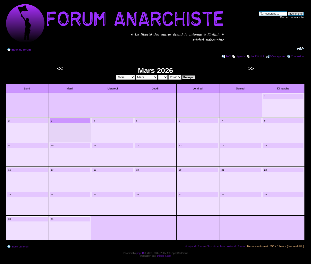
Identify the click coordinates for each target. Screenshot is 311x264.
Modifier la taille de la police (300, 48)
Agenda (241, 56)
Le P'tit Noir (258, 56)
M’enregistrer (277, 56)
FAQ (228, 56)
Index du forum (21, 49)
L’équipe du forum (194, 246)
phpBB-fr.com (164, 256)
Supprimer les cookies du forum (226, 246)
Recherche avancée (292, 17)
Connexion (297, 56)
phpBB (140, 253)
